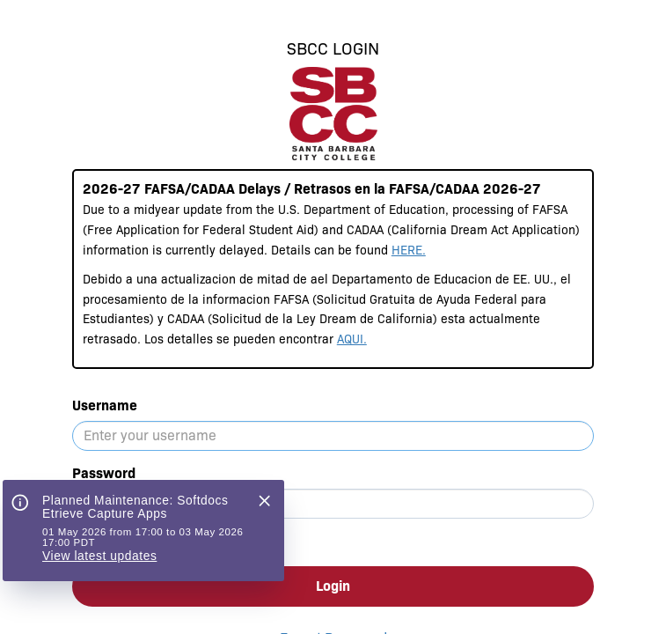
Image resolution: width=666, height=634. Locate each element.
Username (104, 405)
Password (103, 473)
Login (333, 586)
